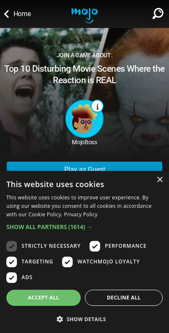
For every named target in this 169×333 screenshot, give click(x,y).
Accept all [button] (43, 297)
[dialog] (84, 252)
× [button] (159, 180)
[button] (84, 226)
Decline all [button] (124, 297)
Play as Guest (84, 169)
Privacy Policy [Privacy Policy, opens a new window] (81, 214)
